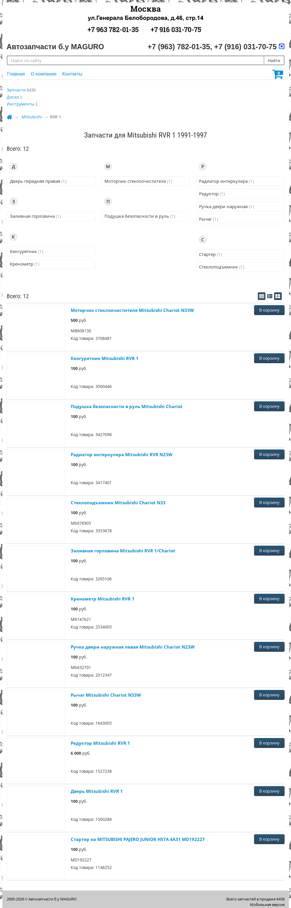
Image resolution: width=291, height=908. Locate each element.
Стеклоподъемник (221, 267)
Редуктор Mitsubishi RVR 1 (100, 743)
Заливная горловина (35, 216)
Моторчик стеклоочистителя (138, 181)
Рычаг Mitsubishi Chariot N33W (106, 695)
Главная (16, 73)
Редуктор (212, 193)
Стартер (210, 254)
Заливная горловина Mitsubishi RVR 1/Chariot (123, 551)
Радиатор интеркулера (226, 181)
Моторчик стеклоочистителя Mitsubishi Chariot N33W (132, 310)
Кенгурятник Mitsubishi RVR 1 (105, 358)
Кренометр (24, 264)
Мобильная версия (267, 904)
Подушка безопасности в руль (139, 216)
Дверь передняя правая (38, 181)
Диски (13, 97)
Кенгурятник (26, 251)
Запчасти (16, 90)
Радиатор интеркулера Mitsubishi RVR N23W (122, 454)
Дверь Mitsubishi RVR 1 (97, 791)
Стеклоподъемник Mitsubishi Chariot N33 (118, 502)
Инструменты (20, 104)
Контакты (72, 73)
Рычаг (208, 219)
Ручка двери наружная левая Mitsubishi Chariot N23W (133, 647)
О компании (43, 73)
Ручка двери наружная (226, 206)
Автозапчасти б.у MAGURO (53, 899)
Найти (274, 60)
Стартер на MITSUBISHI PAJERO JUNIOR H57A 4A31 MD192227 (138, 839)
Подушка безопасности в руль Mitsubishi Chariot (126, 406)
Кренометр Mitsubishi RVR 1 (102, 599)
